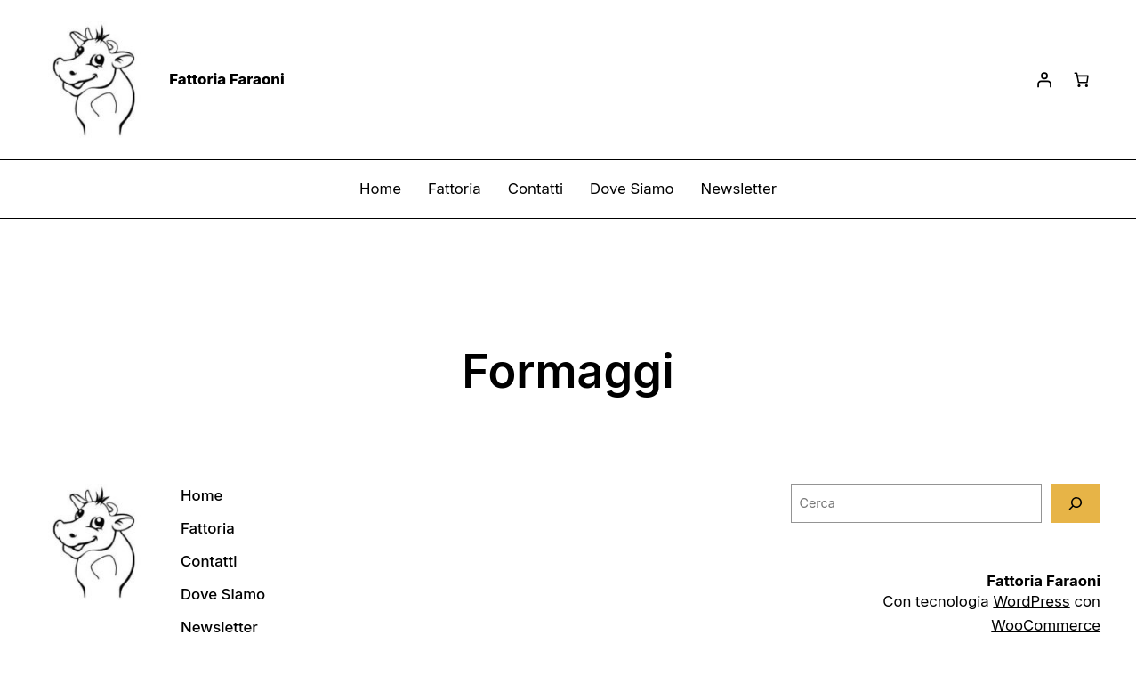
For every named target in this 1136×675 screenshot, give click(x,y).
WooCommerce (1045, 625)
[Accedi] (1044, 80)
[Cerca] (1075, 503)
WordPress (1031, 601)
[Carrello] (1081, 80)
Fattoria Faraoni (227, 79)
